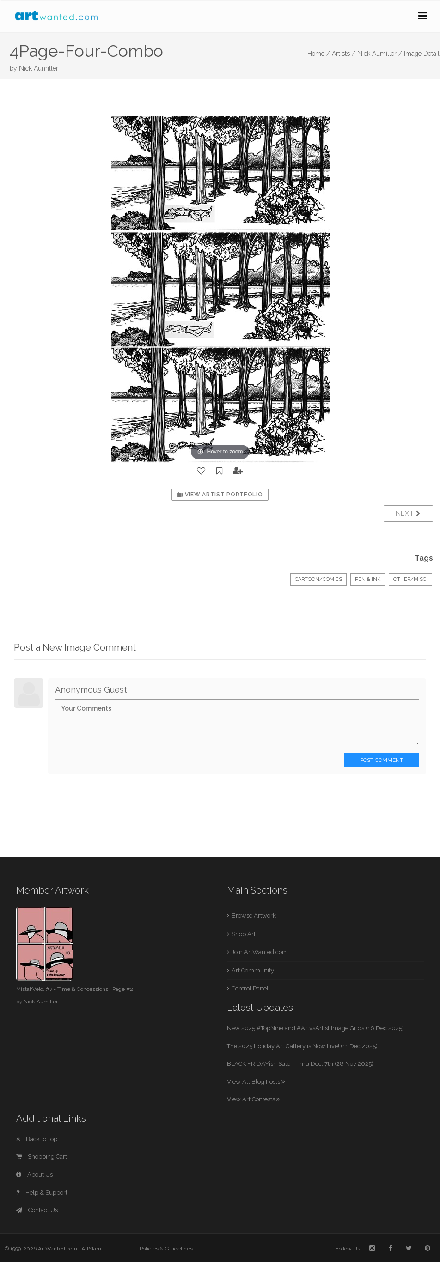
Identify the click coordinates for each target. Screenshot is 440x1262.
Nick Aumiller (38, 68)
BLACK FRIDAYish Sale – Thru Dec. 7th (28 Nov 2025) (300, 1063)
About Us (34, 1174)
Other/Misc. (410, 579)
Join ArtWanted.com (260, 951)
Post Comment (381, 760)
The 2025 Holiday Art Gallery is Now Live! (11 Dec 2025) (302, 1046)
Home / (318, 53)
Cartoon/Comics (318, 579)
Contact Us (37, 1210)
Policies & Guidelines (166, 1248)
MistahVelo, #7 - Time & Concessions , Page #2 (74, 989)
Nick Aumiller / (379, 53)
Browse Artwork (254, 915)
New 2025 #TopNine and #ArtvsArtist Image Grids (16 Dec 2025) (315, 1028)
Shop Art (244, 933)
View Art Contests (253, 1099)
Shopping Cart (41, 1156)
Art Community (253, 970)
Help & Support (41, 1192)
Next (408, 513)
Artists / (343, 53)
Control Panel (250, 988)
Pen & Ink (367, 579)
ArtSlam (91, 1248)
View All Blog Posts (256, 1081)
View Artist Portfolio (220, 494)
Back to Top (36, 1138)
